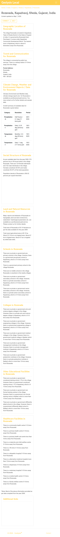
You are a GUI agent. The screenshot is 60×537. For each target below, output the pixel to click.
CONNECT (5, 21)
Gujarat (14, 8)
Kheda (21, 8)
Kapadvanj (28, 8)
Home (3, 8)
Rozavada (36, 8)
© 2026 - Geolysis (15, 533)
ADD (13, 21)
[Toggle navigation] (56, 2)
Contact (48, 533)
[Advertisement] (17, 190)
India (8, 8)
